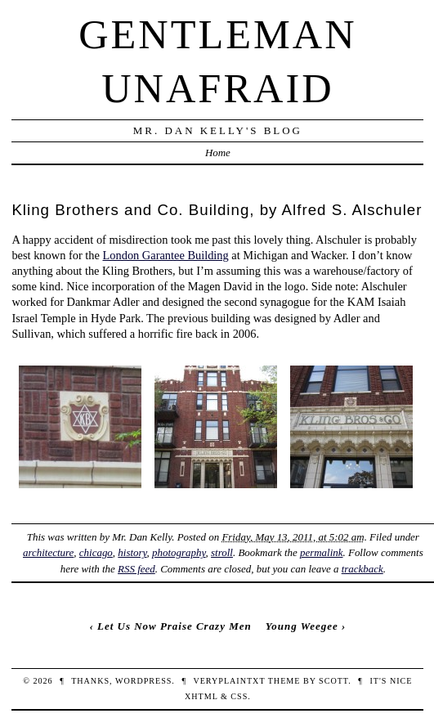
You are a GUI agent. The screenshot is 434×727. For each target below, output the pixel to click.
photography (179, 552)
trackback (362, 569)
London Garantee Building (166, 255)
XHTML (201, 696)
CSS (239, 696)
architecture (48, 552)
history (132, 552)
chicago (96, 552)
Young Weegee (302, 626)
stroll (222, 552)
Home (217, 152)
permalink (321, 552)
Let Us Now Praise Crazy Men (174, 626)
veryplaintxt (229, 680)
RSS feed (136, 569)
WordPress (143, 680)
